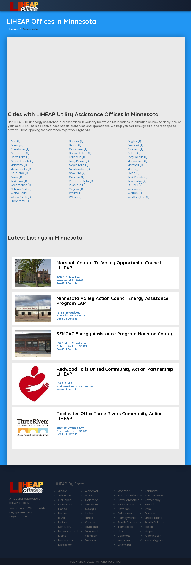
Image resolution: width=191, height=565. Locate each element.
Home (13, 29)
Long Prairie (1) (79, 161)
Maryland (91, 531)
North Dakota (154, 495)
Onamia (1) (76, 177)
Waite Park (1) (20, 193)
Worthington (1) (138, 197)
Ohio (148, 509)
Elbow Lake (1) (20, 157)
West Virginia (154, 540)
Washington (153, 536)
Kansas (90, 522)
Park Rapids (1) (138, 177)
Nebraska (151, 491)
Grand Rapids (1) (22, 161)
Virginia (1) (76, 189)
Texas (149, 527)
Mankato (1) (19, 165)
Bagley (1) (134, 141)
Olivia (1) (16, 177)
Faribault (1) (77, 157)
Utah (121, 531)
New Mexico (126, 504)
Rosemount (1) (21, 185)
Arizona (90, 495)
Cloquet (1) (135, 149)
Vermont (124, 536)
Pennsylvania (127, 518)
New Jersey (152, 500)
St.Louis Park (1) (21, 189)
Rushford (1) (77, 185)
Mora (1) (133, 169)
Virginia (149, 531)
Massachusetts (69, 531)
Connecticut (67, 504)
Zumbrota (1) (20, 201)
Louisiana (91, 527)
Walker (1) (76, 193)
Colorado (91, 500)
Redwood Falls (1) (81, 181)
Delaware (91, 504)
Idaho (89, 513)
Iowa (61, 518)
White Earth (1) (21, 197)
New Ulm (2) (77, 173)
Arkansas (64, 495)
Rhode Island (153, 518)
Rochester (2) (137, 181)
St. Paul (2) (135, 185)
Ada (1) (16, 141)
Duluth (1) (134, 153)
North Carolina (128, 495)
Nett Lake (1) (19, 173)
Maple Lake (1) (79, 165)
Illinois (89, 518)
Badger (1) (76, 141)
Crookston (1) (20, 153)
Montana (124, 491)
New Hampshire (128, 500)
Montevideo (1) (79, 169)
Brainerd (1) (135, 145)
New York (124, 509)
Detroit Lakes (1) (80, 153)
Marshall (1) (135, 165)
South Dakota (154, 522)
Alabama (91, 491)
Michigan (91, 536)
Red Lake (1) (19, 181)
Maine (62, 536)
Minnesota (65, 540)
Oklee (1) (134, 173)
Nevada (150, 504)
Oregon (150, 513)
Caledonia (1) (20, 149)
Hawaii (62, 513)
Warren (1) (135, 193)
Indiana (63, 522)
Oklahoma (125, 513)
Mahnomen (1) (138, 161)
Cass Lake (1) (78, 149)
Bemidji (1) (18, 145)
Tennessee (125, 527)
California (64, 500)
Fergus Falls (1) (138, 157)
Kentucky (64, 527)
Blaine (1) (75, 145)
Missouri (90, 540)
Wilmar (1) (76, 197)
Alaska (62, 491)
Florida (62, 509)
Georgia (90, 509)
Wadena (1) (136, 189)
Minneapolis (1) (21, 169)
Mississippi (65, 545)
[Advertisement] (96, 65)
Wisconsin (124, 540)
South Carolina (128, 522)
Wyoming (124, 545)
